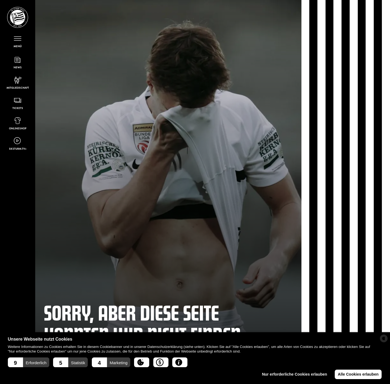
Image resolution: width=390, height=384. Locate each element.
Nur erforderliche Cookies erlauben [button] (294, 374)
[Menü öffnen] (18, 41)
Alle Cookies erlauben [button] (358, 374)
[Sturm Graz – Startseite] (17, 17)
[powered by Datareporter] (383, 338)
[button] (28, 362)
